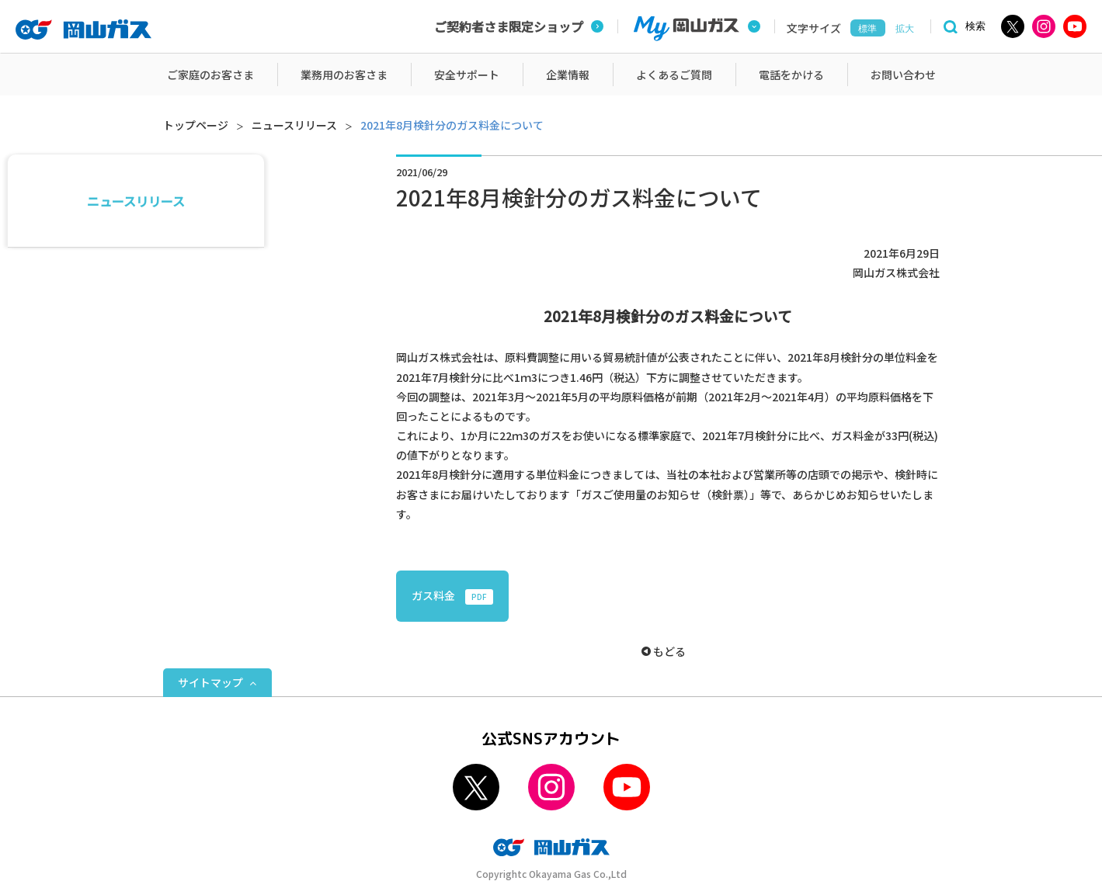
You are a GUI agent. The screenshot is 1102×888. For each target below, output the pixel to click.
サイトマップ (210, 682)
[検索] (962, 27)
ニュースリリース (294, 125)
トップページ (195, 125)
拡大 (904, 28)
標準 (867, 28)
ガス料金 (452, 596)
